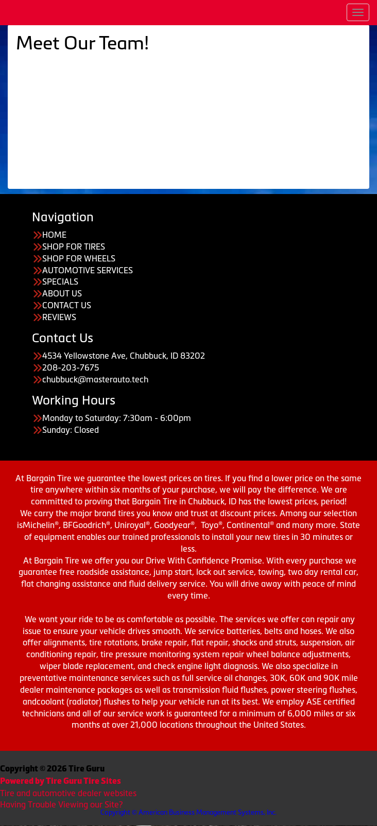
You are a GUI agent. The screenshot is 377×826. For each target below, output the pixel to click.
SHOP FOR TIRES (73, 246)
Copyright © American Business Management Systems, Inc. (188, 812)
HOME (54, 234)
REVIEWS (59, 317)
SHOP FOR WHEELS (78, 258)
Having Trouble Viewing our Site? (61, 804)
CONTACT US (66, 305)
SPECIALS (60, 281)
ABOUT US (62, 293)
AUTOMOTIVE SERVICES (87, 270)
